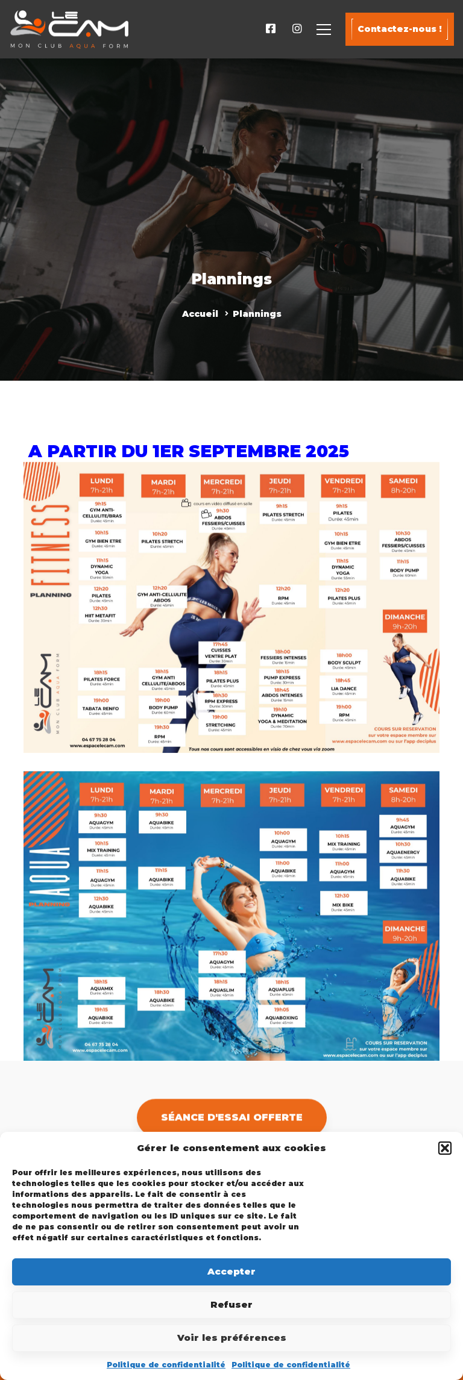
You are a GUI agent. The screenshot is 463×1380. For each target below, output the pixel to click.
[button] (445, 1148)
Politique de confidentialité (166, 1364)
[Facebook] (271, 28)
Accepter (231, 1271)
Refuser (231, 1304)
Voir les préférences (231, 1337)
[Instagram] (297, 28)
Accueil (200, 313)
